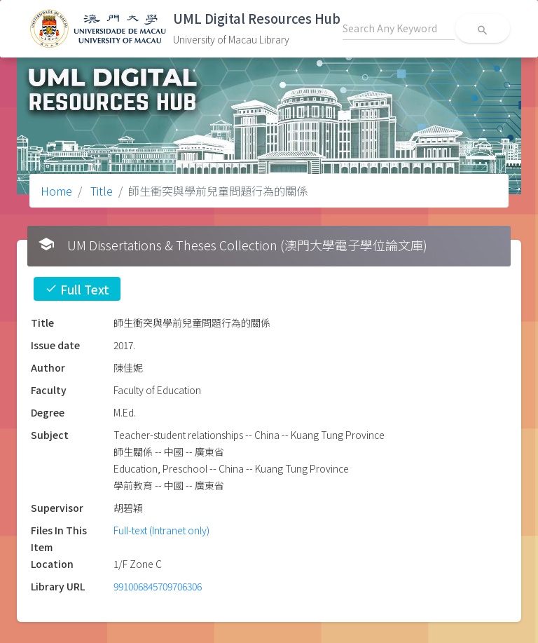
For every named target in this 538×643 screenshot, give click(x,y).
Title (100, 190)
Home (56, 190)
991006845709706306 (157, 586)
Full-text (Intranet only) (161, 530)
